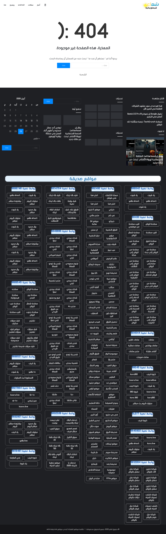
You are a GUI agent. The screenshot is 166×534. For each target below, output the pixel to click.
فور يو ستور (54, 298)
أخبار (38, 5)
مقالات (30, 5)
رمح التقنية (111, 328)
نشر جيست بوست (54, 421)
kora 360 (134, 398)
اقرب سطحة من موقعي (134, 225)
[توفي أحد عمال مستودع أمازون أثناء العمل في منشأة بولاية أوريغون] (104, 108)
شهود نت (94, 334)
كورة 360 (134, 392)
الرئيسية (83, 75)
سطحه (15, 289)
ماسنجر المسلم (94, 445)
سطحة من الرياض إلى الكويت (151, 320)
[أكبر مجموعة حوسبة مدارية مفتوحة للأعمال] (91, 108)
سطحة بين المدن (32, 296)
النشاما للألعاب (94, 395)
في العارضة (15, 458)
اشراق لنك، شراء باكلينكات (71, 211)
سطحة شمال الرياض (134, 234)
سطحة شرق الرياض (151, 242)
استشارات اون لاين (111, 314)
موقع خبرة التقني (111, 280)
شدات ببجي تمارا (54, 239)
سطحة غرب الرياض (134, 242)
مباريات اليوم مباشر (134, 450)
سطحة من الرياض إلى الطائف (134, 263)
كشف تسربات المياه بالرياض (151, 507)
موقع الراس (94, 389)
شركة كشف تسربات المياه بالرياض (151, 497)
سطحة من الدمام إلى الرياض (134, 297)
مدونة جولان (94, 371)
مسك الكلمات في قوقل (111, 196)
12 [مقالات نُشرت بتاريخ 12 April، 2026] (32, 121)
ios (5, 5)
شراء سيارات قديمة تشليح (23, 346)
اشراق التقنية (111, 230)
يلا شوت (151, 195)
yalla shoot (151, 201)
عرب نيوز (111, 250)
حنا (72, 395)
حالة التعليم (94, 403)
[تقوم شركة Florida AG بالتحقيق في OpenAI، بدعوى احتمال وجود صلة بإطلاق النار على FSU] (91, 115)
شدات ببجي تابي (54, 248)
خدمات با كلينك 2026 (72, 464)
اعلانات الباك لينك (54, 211)
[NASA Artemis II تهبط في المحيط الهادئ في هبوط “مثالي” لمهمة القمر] (104, 115)
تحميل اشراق (111, 322)
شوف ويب (111, 244)
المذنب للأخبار (111, 389)
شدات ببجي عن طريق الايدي (54, 309)
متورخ (94, 293)
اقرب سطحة (151, 233)
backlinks (72, 218)
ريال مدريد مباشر (32, 211)
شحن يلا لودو (72, 355)
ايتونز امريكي (55, 255)
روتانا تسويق (94, 302)
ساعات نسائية (134, 346)
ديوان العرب (111, 365)
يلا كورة (23, 464)
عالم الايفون (111, 259)
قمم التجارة (111, 438)
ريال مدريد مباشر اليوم (32, 425)
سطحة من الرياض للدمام (151, 273)
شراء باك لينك (72, 195)
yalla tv (32, 372)
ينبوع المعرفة (111, 403)
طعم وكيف (111, 334)
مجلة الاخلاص (94, 470)
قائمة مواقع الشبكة (76, 529)
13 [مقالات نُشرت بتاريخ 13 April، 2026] (26, 121)
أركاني (111, 339)
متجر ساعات (134, 351)
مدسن (111, 302)
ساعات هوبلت (142, 357)
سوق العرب (55, 429)
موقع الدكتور (111, 421)
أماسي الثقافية (111, 294)
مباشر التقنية (94, 339)
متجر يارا (111, 360)
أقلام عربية (111, 371)
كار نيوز (94, 273)
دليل (94, 458)
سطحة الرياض (151, 224)
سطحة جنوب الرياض (32, 313)
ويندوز (12, 5)
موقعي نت (111, 383)
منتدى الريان (94, 478)
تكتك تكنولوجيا (111, 265)
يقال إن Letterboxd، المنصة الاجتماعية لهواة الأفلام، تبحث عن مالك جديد (146, 159)
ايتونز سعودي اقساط (71, 265)
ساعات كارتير (134, 340)
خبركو (111, 221)
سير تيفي (32, 401)
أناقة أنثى (94, 287)
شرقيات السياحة (94, 346)
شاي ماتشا (72, 400)
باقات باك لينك (55, 201)
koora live (134, 380)
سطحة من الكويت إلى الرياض (134, 320)
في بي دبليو (111, 415)
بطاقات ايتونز (54, 363)
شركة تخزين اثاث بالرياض (151, 470)
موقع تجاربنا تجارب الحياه (54, 464)
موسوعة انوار (111, 354)
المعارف (94, 313)
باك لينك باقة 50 (72, 447)
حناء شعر (54, 386)
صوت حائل (94, 426)
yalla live (23, 441)
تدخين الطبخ (94, 421)
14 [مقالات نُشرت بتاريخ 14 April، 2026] (21, 121)
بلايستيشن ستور (72, 370)
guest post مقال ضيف (72, 430)
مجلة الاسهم (94, 244)
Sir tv (32, 395)
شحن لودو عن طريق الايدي (55, 356)
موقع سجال (94, 377)
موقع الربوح (111, 426)
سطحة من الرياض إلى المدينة (151, 309)
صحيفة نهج (111, 273)
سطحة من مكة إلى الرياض (151, 263)
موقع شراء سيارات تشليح (15, 330)
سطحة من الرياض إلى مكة (134, 252)
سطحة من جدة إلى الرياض (151, 296)
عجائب (111, 287)
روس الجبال (94, 365)
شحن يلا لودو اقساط (54, 265)
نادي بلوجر (94, 279)
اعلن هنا (94, 195)
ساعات (151, 340)
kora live (151, 443)
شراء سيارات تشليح (32, 330)
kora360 (134, 374)
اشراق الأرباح (94, 354)
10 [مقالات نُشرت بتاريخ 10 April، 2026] (5, 115)
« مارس (36, 138)
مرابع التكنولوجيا (111, 237)
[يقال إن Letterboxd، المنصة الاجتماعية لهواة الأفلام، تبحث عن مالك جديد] (117, 108)
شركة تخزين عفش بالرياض (151, 479)
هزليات (111, 409)
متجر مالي (94, 216)
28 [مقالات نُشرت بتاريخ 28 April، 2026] (21, 131)
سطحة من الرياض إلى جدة (151, 251)
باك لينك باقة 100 (54, 447)
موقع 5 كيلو (94, 210)
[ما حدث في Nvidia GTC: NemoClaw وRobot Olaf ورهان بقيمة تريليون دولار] (104, 123)
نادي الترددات (94, 308)
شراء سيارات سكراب (15, 322)
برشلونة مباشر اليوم (15, 425)
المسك (94, 409)
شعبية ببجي (72, 363)
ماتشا (54, 395)
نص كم (111, 216)
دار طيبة (94, 452)
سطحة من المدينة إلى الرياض (134, 309)
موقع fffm (111, 478)
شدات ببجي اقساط (72, 239)
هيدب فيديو (94, 322)
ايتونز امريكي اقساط (55, 327)
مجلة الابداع (111, 308)
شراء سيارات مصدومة (15, 339)
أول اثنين (94, 415)
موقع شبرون (94, 432)
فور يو (54, 335)
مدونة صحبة (111, 345)
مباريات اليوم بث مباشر (142, 403)
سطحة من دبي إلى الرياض (134, 286)
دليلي (111, 210)
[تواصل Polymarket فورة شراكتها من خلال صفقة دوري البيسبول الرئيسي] (91, 123)
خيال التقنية (94, 236)
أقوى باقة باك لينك (54, 455)
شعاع (94, 360)
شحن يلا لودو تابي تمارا (54, 319)
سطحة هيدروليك (15, 296)
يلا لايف (32, 363)
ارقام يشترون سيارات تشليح (32, 339)
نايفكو (94, 464)
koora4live (151, 380)
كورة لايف (151, 374)
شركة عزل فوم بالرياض (134, 487)
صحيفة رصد (111, 464)
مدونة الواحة (94, 438)
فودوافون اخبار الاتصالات (54, 219)
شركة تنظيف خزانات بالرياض (134, 496)
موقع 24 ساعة (94, 222)
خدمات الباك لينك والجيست (71, 421)
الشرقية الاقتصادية (94, 251)
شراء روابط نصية (72, 202)
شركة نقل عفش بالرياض (134, 470)
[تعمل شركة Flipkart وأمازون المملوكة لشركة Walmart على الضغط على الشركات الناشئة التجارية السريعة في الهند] (117, 115)
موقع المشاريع (111, 396)
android (21, 5)
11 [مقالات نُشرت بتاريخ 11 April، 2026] (37, 121)
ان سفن (94, 230)
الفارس (111, 377)
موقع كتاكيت (111, 458)
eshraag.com (52, 529)
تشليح (32, 321)
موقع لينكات (111, 444)
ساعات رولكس (151, 346)
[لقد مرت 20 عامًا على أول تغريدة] (117, 123)
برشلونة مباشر (15, 201)
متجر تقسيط (54, 281)
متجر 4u (71, 306)
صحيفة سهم (111, 452)
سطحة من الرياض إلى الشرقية (134, 275)
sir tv (14, 401)
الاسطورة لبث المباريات (23, 378)
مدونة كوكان (94, 264)
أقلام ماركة (151, 351)
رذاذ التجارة (94, 328)
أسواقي (94, 259)
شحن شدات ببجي (72, 344)
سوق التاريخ (72, 437)
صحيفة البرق (111, 432)
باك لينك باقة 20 (54, 438)
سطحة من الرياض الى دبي (151, 284)
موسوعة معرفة (111, 471)
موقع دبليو (94, 383)
